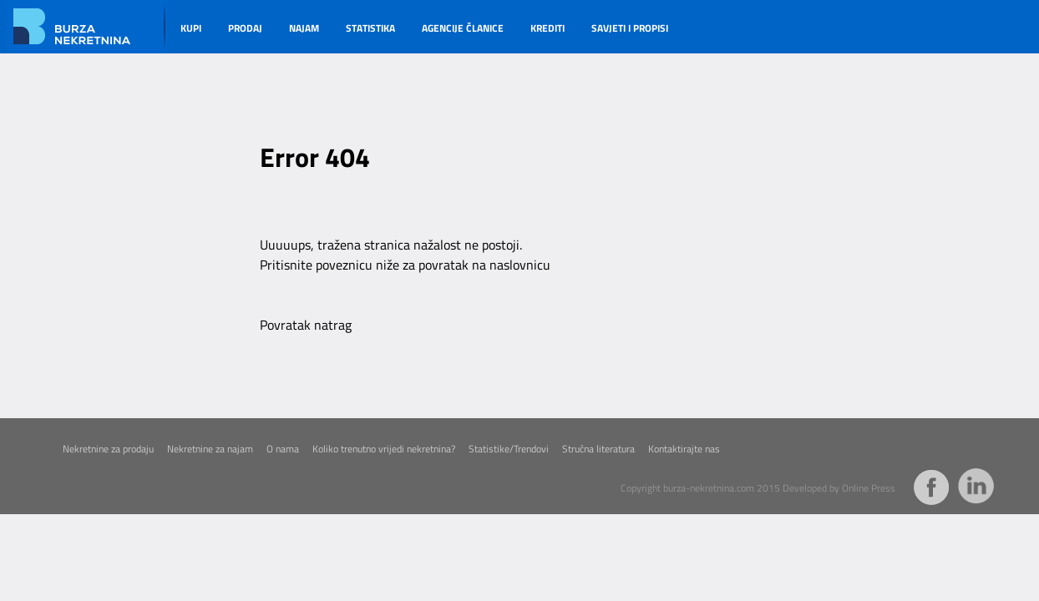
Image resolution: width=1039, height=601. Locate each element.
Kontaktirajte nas (684, 449)
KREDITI (547, 28)
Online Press (868, 488)
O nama (282, 449)
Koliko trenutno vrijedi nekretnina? (383, 449)
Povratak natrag (306, 325)
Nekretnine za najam (210, 449)
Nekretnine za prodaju (108, 449)
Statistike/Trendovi (509, 449)
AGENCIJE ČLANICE (463, 28)
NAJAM (304, 28)
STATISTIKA (370, 28)
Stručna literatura (598, 449)
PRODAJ (245, 28)
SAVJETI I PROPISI (629, 28)
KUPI (190, 28)
